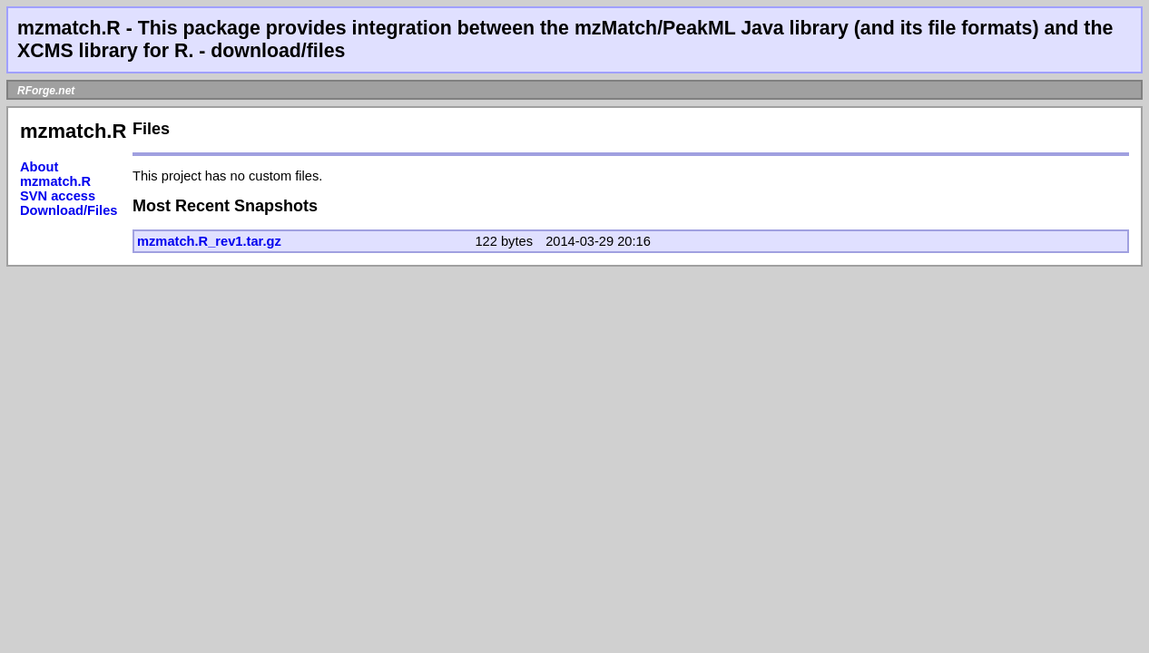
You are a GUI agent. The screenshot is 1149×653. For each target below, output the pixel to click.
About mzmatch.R (55, 174)
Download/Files (69, 210)
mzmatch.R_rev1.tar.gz (209, 241)
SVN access (57, 196)
